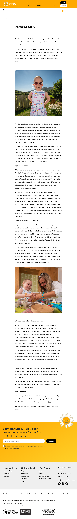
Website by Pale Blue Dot (35, 505)
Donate (64, 6)
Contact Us (55, 4)
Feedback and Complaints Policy (56, 494)
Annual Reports (44, 476)
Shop (63, 2)
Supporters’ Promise (40, 494)
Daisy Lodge (6, 473)
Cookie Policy (28, 494)
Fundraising (24, 473)
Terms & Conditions (8, 494)
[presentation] (14, 454)
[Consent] (4, 446)
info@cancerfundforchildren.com (66, 480)
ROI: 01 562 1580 (63, 477)
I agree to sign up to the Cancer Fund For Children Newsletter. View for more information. (23, 447)
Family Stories (11, 18)
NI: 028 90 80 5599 (64, 473)
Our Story (48, 4)
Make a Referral (39, 4)
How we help (21, 4)
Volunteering (25, 476)
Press (41, 473)
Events (23, 481)
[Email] (23, 441)
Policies (69, 494)
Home (4, 18)
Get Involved (30, 4)
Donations (24, 479)
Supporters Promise (45, 479)
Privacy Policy (8, 448)
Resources (6, 476)
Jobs (40, 471)
